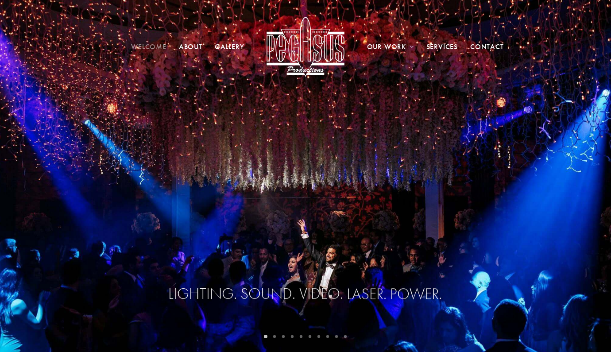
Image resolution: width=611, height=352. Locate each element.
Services (442, 46)
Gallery (229, 46)
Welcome (148, 46)
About (190, 46)
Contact (487, 46)
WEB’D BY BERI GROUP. (242, 335)
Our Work (390, 46)
